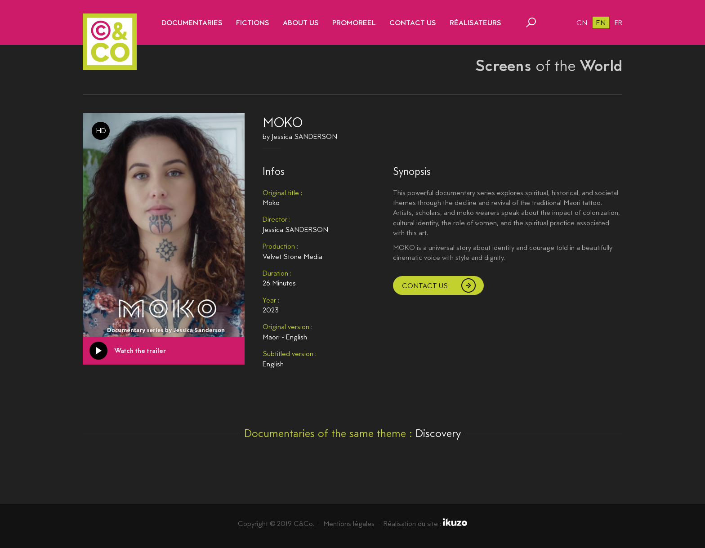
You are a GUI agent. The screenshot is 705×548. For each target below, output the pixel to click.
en (601, 22)
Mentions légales (349, 523)
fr (618, 22)
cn (581, 22)
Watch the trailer (140, 350)
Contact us (425, 285)
